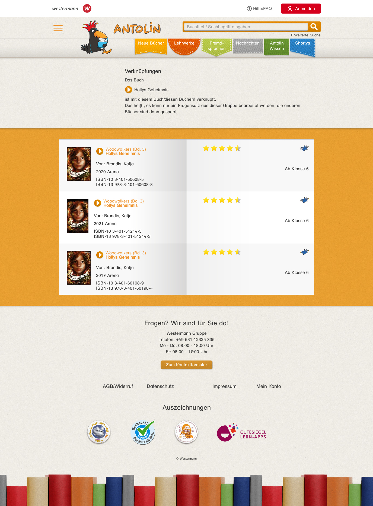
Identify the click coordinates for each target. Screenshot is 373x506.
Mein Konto (268, 386)
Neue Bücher (151, 43)
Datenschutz (160, 386)
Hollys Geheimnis (151, 89)
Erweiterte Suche (306, 35)
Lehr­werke (184, 43)
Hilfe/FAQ (259, 8)
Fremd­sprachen (217, 45)
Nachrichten (248, 43)
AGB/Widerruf (118, 386)
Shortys (302, 43)
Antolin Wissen (277, 45)
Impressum (224, 386)
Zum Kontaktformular (186, 364)
